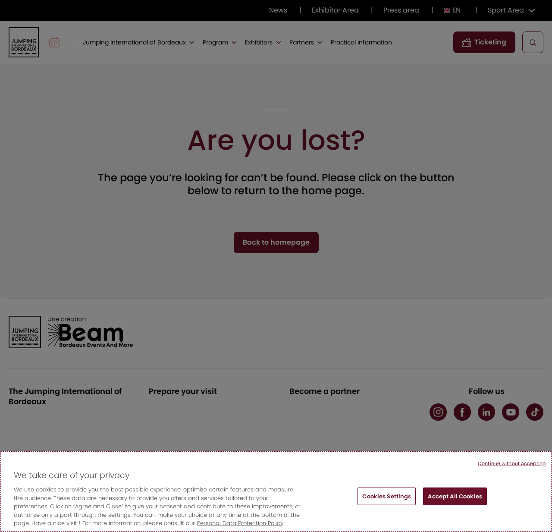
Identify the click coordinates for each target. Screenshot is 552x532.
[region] (276, 491)
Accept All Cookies (455, 496)
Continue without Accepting (512, 463)
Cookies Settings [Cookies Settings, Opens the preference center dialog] (386, 496)
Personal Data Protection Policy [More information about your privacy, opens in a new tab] (240, 523)
